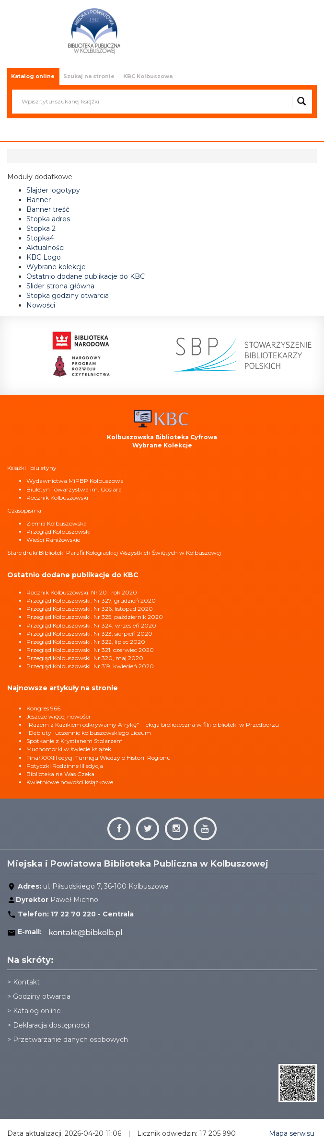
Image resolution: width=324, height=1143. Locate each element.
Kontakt (26, 982)
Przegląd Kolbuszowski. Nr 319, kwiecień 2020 (90, 666)
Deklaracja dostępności (51, 1025)
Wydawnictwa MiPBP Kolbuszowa (75, 480)
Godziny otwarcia (41, 996)
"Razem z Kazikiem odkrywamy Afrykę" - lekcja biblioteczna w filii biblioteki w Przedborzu (152, 724)
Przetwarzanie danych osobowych (70, 1039)
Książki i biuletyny (32, 467)
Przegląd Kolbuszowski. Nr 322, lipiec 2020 (85, 641)
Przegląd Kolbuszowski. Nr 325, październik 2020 (94, 616)
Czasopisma (24, 510)
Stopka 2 (41, 228)
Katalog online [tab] (33, 76)
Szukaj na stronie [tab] (89, 76)
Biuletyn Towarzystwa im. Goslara (74, 489)
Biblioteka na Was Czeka (60, 773)
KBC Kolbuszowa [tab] (148, 76)
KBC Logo (43, 257)
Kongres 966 (43, 708)
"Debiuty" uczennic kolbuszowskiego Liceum (88, 732)
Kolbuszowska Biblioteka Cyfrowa (162, 437)
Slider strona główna (60, 286)
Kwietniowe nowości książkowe (69, 782)
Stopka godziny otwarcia (67, 295)
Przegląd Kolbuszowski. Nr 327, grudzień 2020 (91, 600)
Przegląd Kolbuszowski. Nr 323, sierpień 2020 (89, 633)
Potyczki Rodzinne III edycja (64, 765)
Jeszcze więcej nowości (58, 716)
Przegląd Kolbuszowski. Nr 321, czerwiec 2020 (90, 649)
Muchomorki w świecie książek (68, 749)
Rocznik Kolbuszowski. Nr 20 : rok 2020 (81, 592)
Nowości (40, 305)
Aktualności (45, 247)
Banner (38, 199)
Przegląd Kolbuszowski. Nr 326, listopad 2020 (89, 608)
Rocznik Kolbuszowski (57, 497)
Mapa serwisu (291, 1133)
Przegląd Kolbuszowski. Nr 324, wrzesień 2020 (91, 625)
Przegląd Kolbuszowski (58, 531)
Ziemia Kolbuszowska (56, 523)
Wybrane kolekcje (56, 267)
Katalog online (37, 1010)
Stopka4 (40, 238)
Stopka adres (48, 219)
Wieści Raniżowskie (53, 539)
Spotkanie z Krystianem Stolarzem (74, 740)
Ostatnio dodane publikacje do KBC (85, 276)
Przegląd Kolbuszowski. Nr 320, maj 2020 (84, 658)
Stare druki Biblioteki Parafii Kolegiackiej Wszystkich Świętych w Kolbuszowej (114, 552)
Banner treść (47, 209)
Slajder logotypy (53, 190)
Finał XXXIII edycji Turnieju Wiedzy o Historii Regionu (98, 757)
